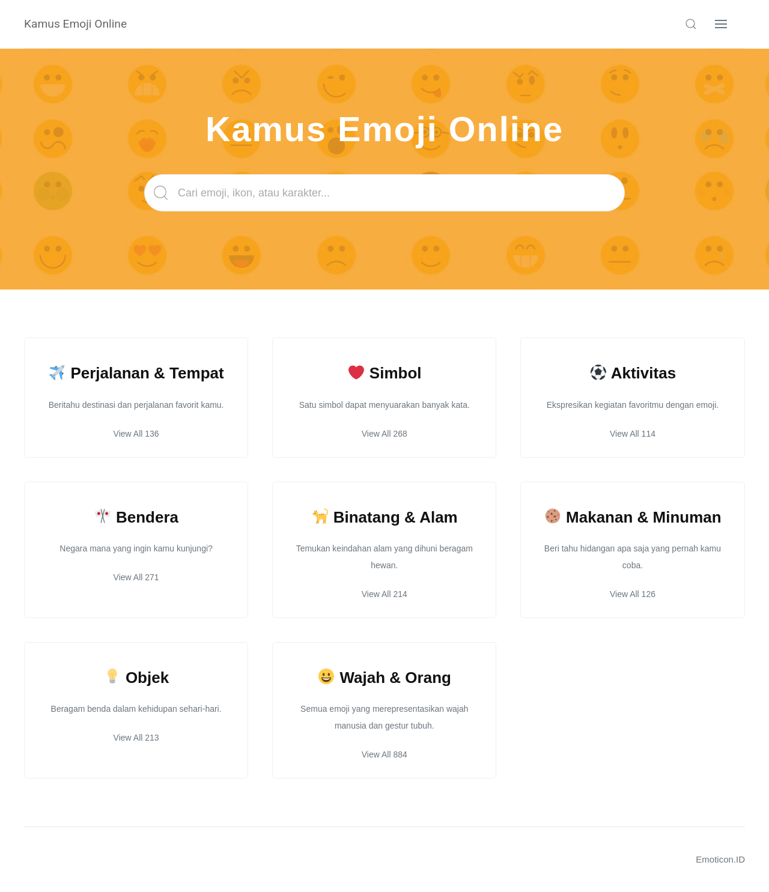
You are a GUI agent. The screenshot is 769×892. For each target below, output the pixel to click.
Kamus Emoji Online (75, 24)
